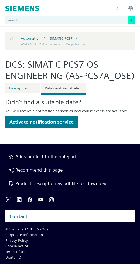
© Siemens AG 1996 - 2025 (28, 229)
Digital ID (13, 257)
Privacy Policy (16, 240)
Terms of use (15, 251)
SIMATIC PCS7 (61, 38)
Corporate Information (24, 235)
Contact (18, 216)
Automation (31, 38)
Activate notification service (41, 122)
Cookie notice (16, 246)
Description (18, 88)
